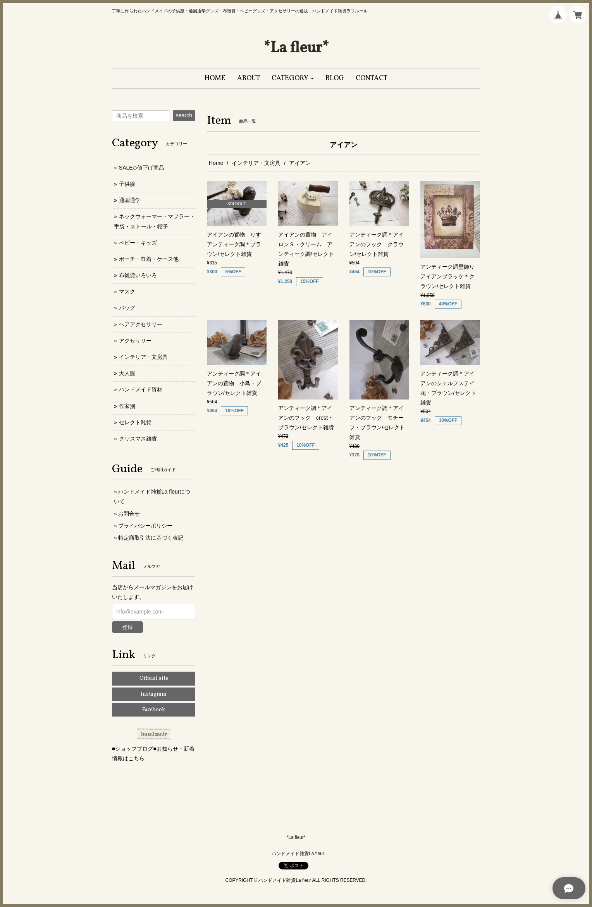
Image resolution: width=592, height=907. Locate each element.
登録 (127, 627)
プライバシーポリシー (145, 526)
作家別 (127, 406)
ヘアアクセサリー (140, 324)
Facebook (153, 709)
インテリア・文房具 (256, 163)
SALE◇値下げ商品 (141, 168)
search (184, 115)
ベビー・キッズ (138, 243)
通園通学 (130, 200)
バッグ (127, 308)
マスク (127, 291)
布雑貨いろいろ (138, 275)
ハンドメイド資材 (140, 389)
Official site (153, 678)
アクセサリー (135, 341)
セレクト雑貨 (135, 422)
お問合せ (129, 514)
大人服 (127, 373)
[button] (293, 78)
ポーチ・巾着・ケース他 (149, 259)
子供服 (127, 184)
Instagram (154, 694)
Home (216, 163)
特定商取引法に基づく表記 (150, 538)
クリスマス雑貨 (138, 438)
